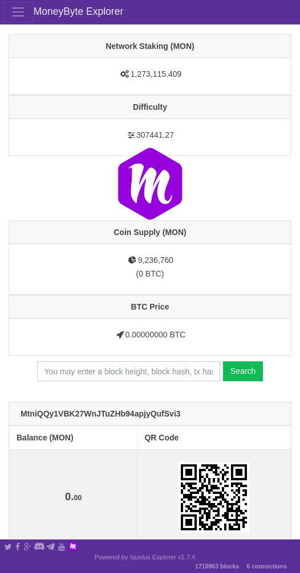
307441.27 (155, 134)
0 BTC (150, 273)
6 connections (266, 566)
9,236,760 (155, 260)
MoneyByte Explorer (79, 11)
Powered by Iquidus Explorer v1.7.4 (145, 557)
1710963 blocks (217, 566)
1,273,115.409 (156, 74)
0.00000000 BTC (155, 334)
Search (243, 371)
